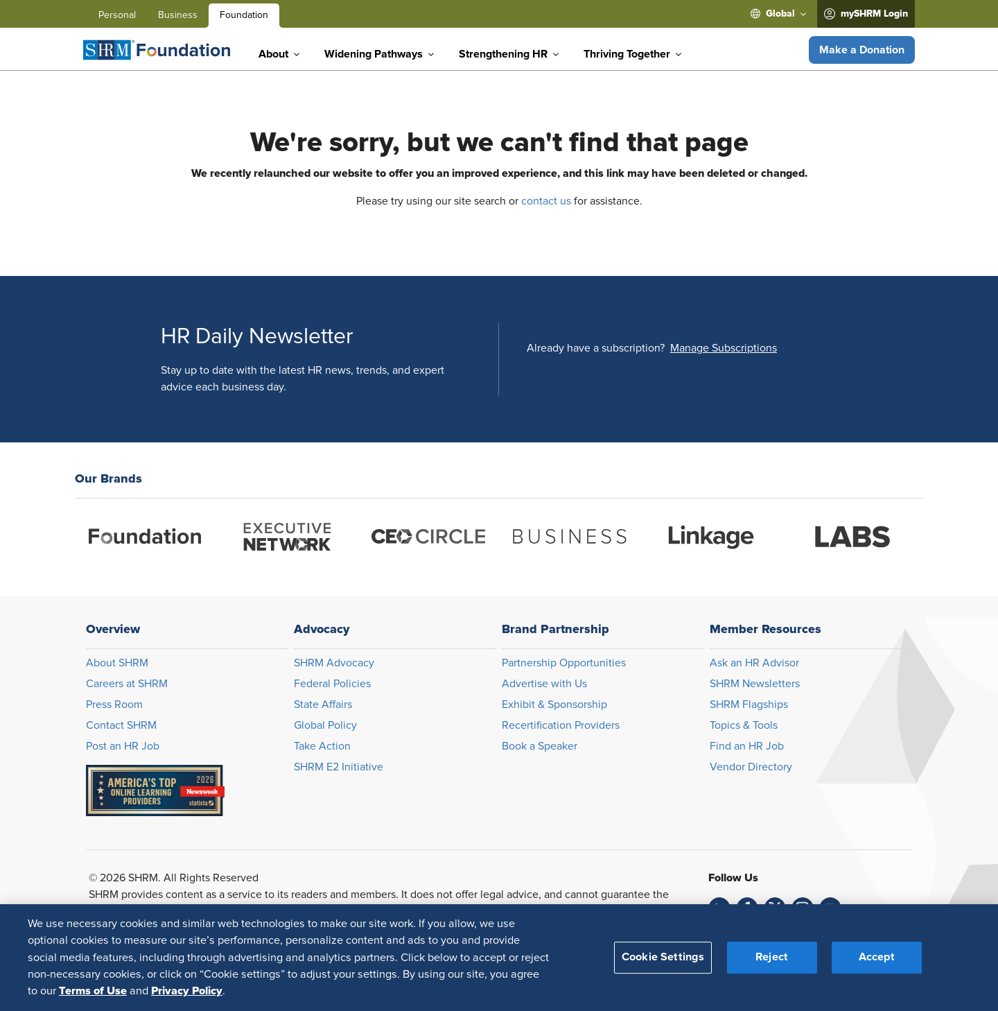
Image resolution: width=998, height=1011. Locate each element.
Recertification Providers (561, 725)
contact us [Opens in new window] (546, 201)
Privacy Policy (186, 991)
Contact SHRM (121, 725)
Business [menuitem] (178, 15)
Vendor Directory (751, 766)
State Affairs (323, 704)
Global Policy (325, 725)
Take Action (322, 746)
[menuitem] (778, 14)
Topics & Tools (744, 725)
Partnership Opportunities (564, 662)
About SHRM (117, 662)
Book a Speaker (539, 746)
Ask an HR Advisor (754, 662)
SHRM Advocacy (334, 662)
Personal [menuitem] (117, 15)
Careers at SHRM (127, 683)
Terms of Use (93, 991)
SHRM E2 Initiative (338, 766)
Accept (877, 956)
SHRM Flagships (749, 704)
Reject (771, 956)
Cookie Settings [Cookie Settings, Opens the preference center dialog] (663, 956)
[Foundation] (156, 49)
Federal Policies (332, 683)
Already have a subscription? (596, 348)
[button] (862, 50)
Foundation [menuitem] (244, 15)
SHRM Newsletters (755, 683)
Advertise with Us (544, 683)
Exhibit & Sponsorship (554, 704)
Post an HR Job (122, 746)
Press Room (114, 704)
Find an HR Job (747, 746)
